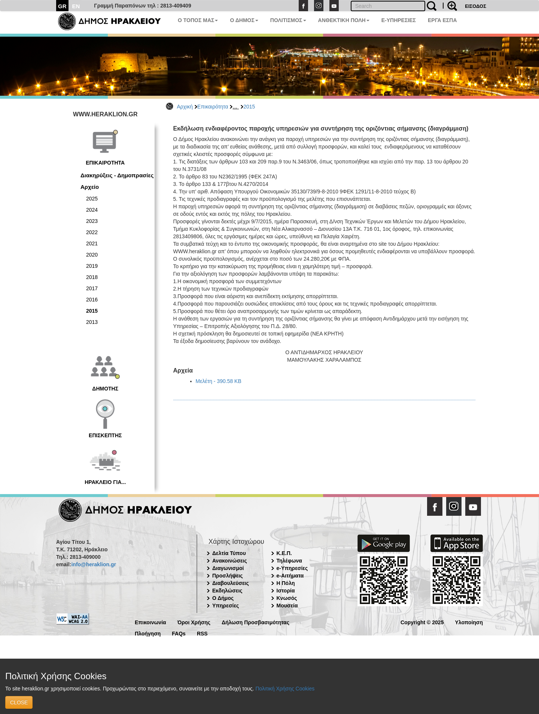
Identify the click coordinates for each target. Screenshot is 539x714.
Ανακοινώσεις (229, 561)
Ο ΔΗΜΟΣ (244, 20)
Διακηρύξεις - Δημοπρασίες (116, 175)
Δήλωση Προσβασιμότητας (255, 621)
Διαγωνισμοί (228, 568)
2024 (92, 210)
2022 (92, 232)
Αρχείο (89, 187)
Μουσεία (287, 606)
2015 (249, 107)
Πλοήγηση (148, 633)
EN (76, 6)
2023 (92, 221)
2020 (92, 255)
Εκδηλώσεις (227, 591)
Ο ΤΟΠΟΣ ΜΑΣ (198, 20)
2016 (92, 300)
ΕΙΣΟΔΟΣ (475, 6)
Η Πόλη (286, 583)
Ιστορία (286, 591)
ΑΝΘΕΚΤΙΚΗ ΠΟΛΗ (343, 20)
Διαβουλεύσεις (230, 583)
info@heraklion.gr (93, 564)
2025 (92, 199)
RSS (202, 633)
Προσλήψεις (227, 576)
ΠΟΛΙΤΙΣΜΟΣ (288, 20)
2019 (92, 266)
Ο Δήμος (223, 598)
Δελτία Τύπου (229, 553)
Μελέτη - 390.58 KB (218, 381)
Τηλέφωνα (289, 561)
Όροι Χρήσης (194, 621)
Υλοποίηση (469, 621)
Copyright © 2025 (422, 621)
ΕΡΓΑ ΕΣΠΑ (442, 20)
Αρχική (185, 107)
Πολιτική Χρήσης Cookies (284, 689)
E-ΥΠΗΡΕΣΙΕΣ (398, 20)
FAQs (179, 633)
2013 (92, 322)
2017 (92, 288)
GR (62, 6)
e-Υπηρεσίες (292, 568)
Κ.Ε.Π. (284, 553)
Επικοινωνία (150, 621)
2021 (92, 243)
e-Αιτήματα (290, 576)
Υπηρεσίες (225, 606)
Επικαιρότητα (212, 107)
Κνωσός (287, 598)
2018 (92, 277)
